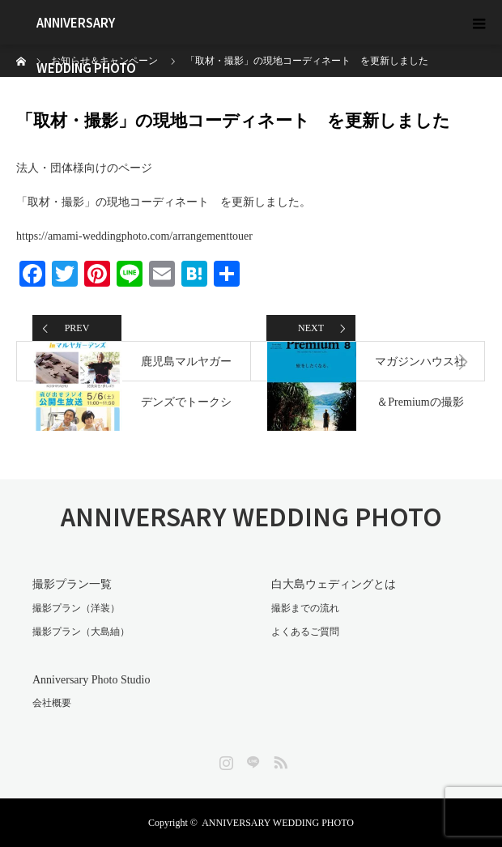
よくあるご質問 (305, 631)
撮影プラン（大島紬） (81, 631)
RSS (278, 759)
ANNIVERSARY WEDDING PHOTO (86, 29)
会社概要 (51, 703)
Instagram (224, 759)
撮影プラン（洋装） (76, 608)
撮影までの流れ (305, 608)
